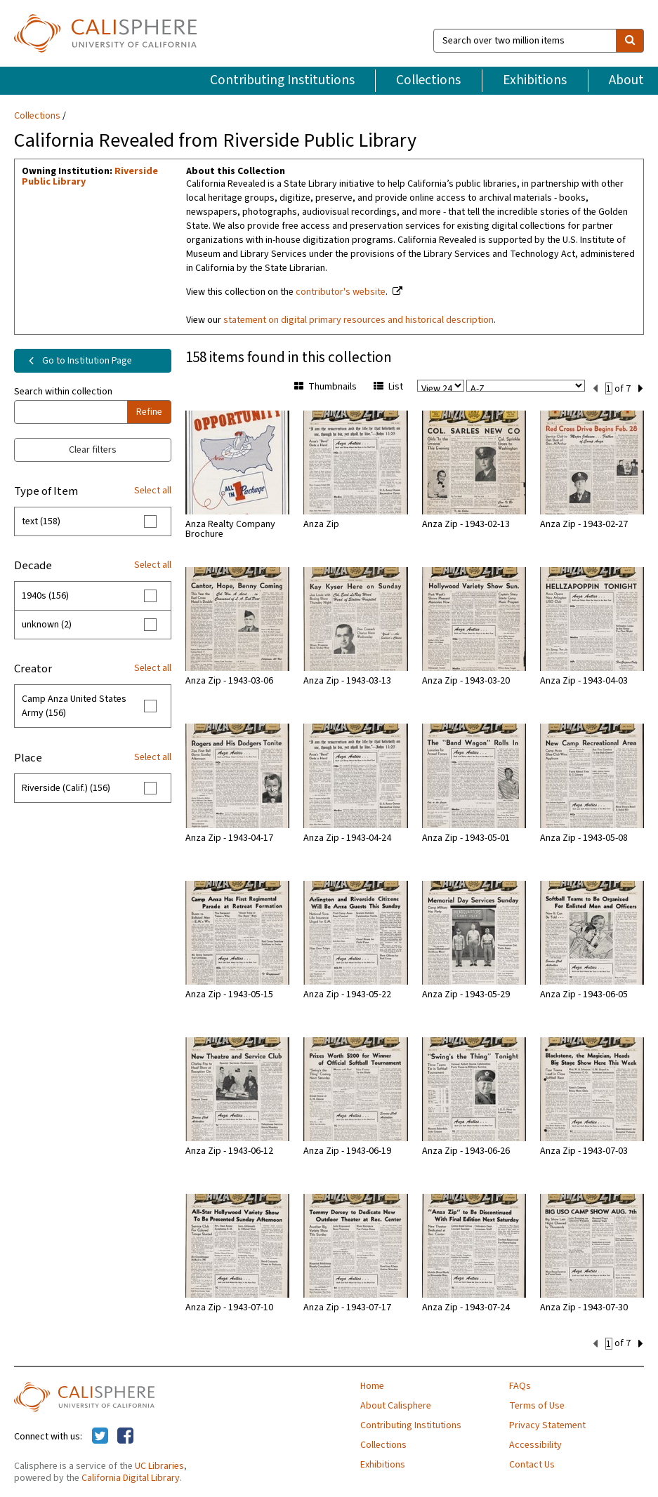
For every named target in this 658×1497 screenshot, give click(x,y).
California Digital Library (130, 1477)
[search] (630, 41)
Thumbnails (325, 387)
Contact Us (532, 1463)
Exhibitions (535, 80)
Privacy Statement (547, 1424)
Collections (428, 80)
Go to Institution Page (77, 361)
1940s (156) (45, 596)
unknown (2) (47, 625)
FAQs (520, 1385)
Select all (152, 491)
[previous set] (595, 387)
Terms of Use (537, 1404)
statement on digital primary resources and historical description (358, 320)
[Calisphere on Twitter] (100, 1435)
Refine (149, 412)
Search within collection (63, 392)
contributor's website (341, 292)
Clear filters (93, 450)
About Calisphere (395, 1404)
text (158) (41, 521)
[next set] (641, 387)
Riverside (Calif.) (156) (66, 788)
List (388, 387)
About (626, 80)
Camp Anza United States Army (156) (74, 706)
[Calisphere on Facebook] (125, 1435)
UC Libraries (159, 1465)
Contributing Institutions (282, 80)
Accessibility (535, 1444)
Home (372, 1385)
